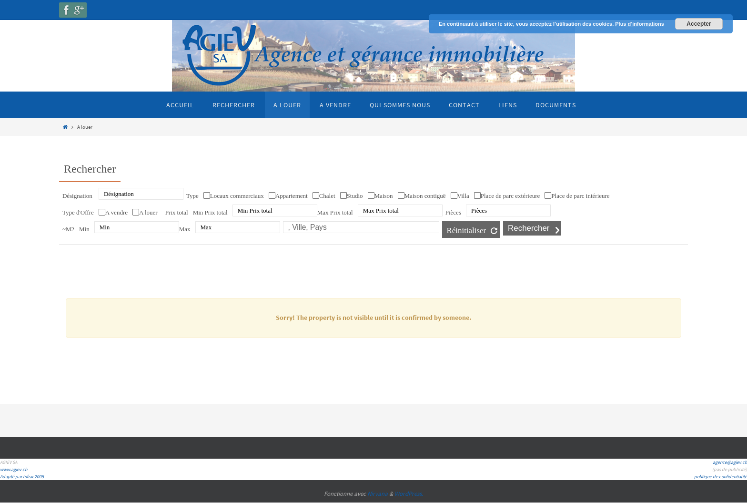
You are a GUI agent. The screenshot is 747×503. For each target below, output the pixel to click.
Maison (383, 195)
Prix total (176, 212)
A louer (148, 212)
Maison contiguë (425, 195)
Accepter (698, 24)
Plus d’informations (639, 24)
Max (185, 229)
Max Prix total (335, 212)
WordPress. (408, 494)
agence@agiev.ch (730, 462)
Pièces (453, 212)
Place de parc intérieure (580, 195)
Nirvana (377, 494)
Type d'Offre (78, 212)
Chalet (327, 195)
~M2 (68, 229)
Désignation (77, 195)
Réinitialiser (466, 230)
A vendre (116, 212)
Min (84, 229)
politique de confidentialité (720, 476)
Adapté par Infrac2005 (22, 476)
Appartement (291, 195)
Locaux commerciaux (237, 195)
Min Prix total (210, 212)
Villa (463, 195)
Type (192, 195)
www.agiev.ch (13, 469)
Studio (355, 195)
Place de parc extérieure (510, 195)
